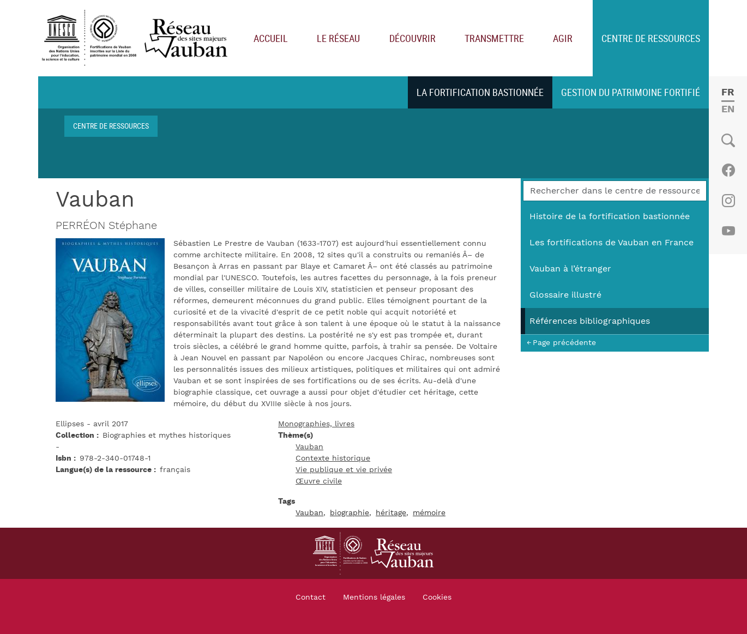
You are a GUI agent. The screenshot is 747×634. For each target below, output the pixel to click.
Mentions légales (374, 597)
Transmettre (494, 38)
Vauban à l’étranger (570, 268)
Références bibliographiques (589, 321)
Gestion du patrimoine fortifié (630, 92)
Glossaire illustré (565, 295)
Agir (563, 38)
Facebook (728, 170)
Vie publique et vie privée (344, 470)
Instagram (728, 200)
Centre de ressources (650, 38)
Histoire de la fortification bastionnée (609, 216)
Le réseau (338, 38)
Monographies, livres (316, 424)
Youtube (728, 231)
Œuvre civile (319, 481)
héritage (391, 513)
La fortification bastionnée (480, 92)
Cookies (437, 597)
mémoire (429, 513)
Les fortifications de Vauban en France (611, 242)
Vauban (309, 447)
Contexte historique (333, 458)
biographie (349, 513)
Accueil (271, 38)
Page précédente (564, 343)
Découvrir (412, 38)
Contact (311, 597)
